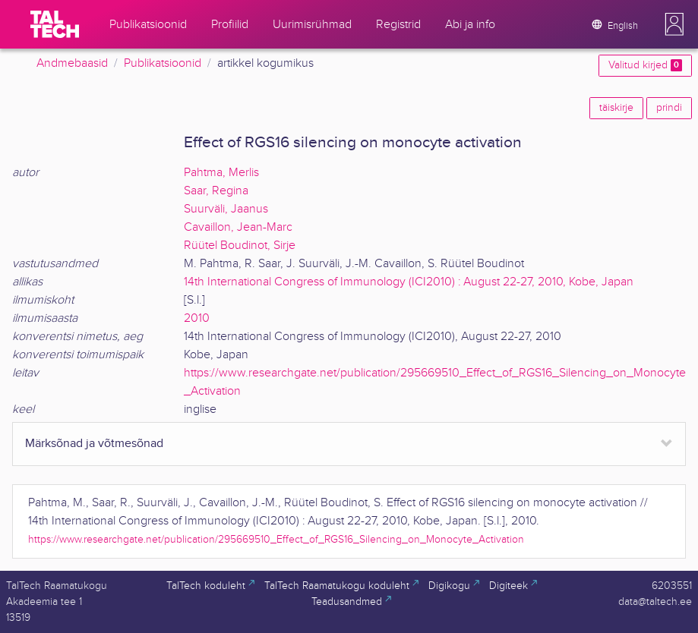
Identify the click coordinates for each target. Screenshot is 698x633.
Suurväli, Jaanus (226, 209)
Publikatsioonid (162, 63)
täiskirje (616, 108)
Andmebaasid (72, 63)
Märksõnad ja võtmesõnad (94, 443)
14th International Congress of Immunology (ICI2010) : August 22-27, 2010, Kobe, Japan (408, 282)
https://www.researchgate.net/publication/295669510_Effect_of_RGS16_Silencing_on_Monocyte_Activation (276, 539)
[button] (674, 24)
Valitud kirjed (645, 65)
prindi (669, 108)
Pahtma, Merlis (221, 172)
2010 (197, 318)
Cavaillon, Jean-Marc (238, 227)
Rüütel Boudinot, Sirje (239, 245)
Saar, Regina (216, 191)
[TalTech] (54, 24)
